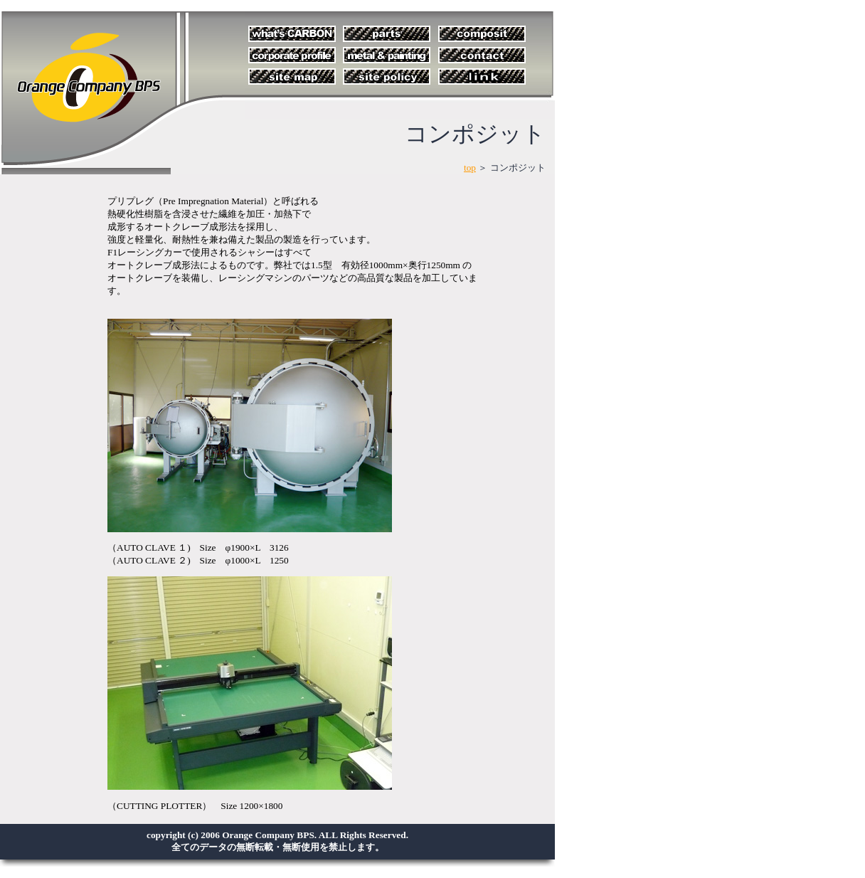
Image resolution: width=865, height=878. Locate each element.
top (470, 167)
